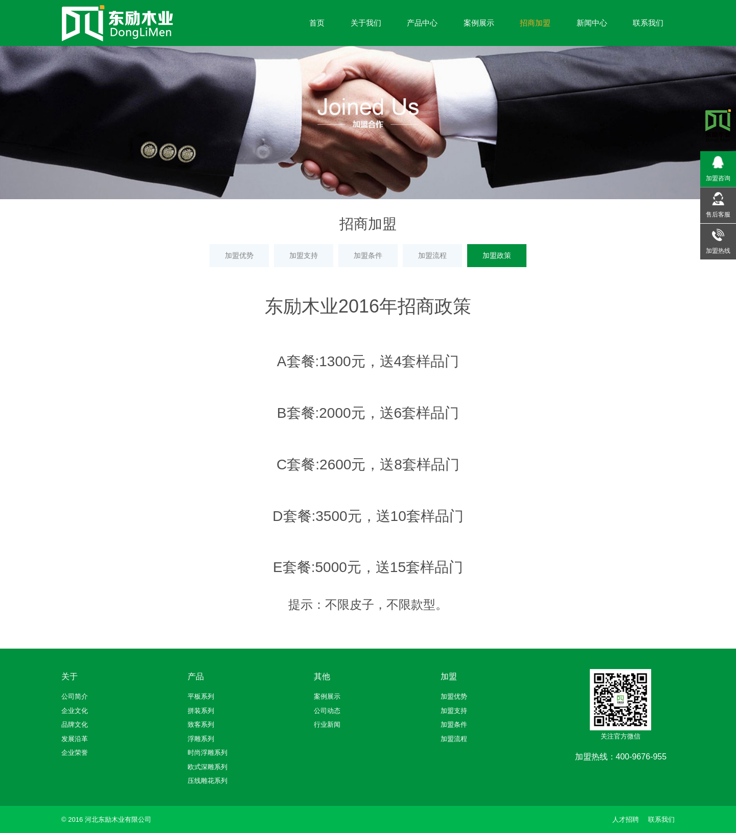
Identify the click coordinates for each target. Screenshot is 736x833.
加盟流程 (432, 255)
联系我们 (661, 819)
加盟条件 (368, 255)
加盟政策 (496, 255)
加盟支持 (303, 255)
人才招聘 (625, 819)
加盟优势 (239, 255)
